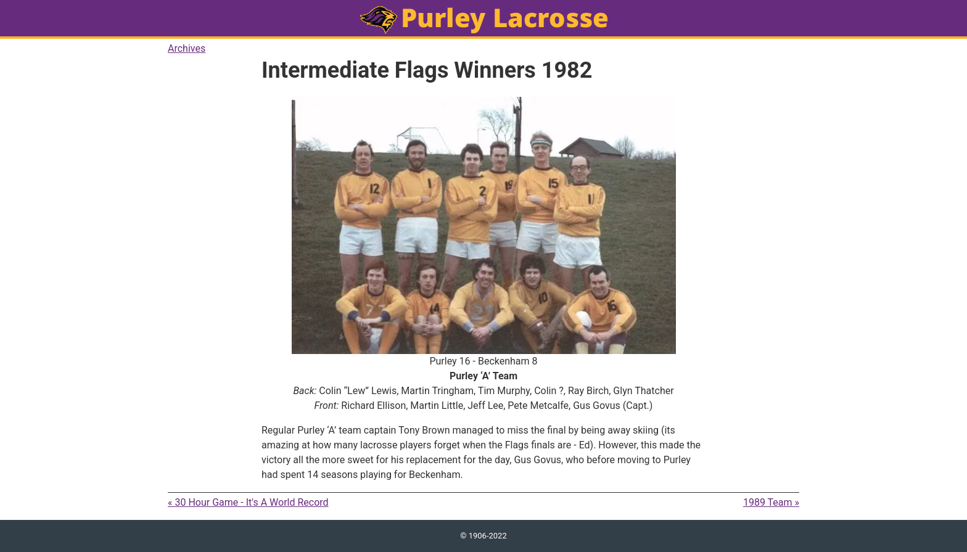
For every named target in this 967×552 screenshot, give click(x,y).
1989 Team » (771, 502)
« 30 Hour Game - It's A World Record (248, 502)
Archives (186, 48)
